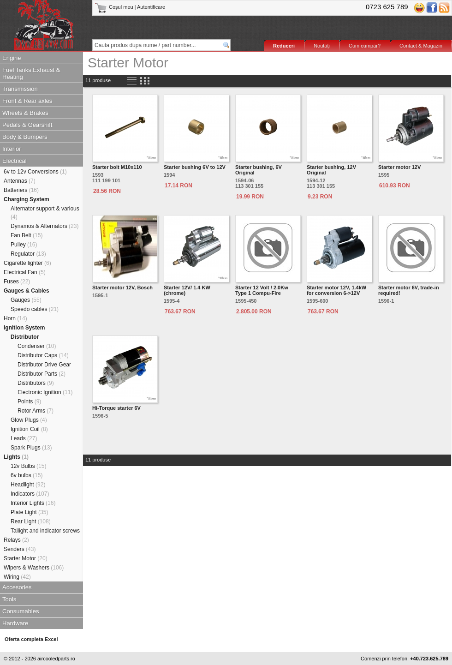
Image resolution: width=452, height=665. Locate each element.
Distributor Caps (43, 355)
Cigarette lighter (27, 263)
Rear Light (31, 521)
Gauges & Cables (26, 291)
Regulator (28, 254)
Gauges (26, 300)
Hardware (15, 623)
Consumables (20, 611)
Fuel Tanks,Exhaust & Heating (31, 73)
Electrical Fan (25, 272)
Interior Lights (33, 503)
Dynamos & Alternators (44, 226)
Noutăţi (322, 45)
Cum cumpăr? (365, 45)
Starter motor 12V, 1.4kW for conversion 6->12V (336, 290)
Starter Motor (26, 558)
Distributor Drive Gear (44, 364)
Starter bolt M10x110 (117, 167)
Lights (16, 457)
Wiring (17, 577)
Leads (24, 438)
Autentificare (151, 7)
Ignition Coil (29, 429)
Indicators (30, 494)
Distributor (25, 337)
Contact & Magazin (420, 45)
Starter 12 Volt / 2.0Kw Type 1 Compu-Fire (261, 290)
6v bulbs (26, 475)
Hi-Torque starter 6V (116, 408)
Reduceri (284, 45)
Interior (11, 148)
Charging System (26, 199)
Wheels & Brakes (25, 112)
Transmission (20, 88)
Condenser (37, 346)
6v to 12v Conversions (35, 171)
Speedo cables (35, 309)
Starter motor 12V (399, 167)
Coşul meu (115, 7)
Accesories (17, 587)
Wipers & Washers (34, 567)
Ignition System (24, 327)
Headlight (28, 484)
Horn (15, 318)
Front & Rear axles (27, 100)
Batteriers (21, 190)
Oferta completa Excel (31, 639)
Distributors (36, 383)
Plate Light (29, 512)
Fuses (17, 281)
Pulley (24, 244)
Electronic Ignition (45, 392)
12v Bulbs (28, 466)
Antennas (20, 181)
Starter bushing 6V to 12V (195, 167)
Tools (9, 599)
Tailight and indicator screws (45, 530)
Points (29, 401)
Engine (11, 57)
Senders (20, 549)
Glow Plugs (29, 420)
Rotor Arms (36, 410)
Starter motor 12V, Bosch (122, 287)
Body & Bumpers (25, 136)
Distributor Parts (41, 374)
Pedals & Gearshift (27, 124)
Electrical (14, 160)
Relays (16, 540)
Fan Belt (26, 235)
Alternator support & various (45, 212)
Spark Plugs (31, 447)
